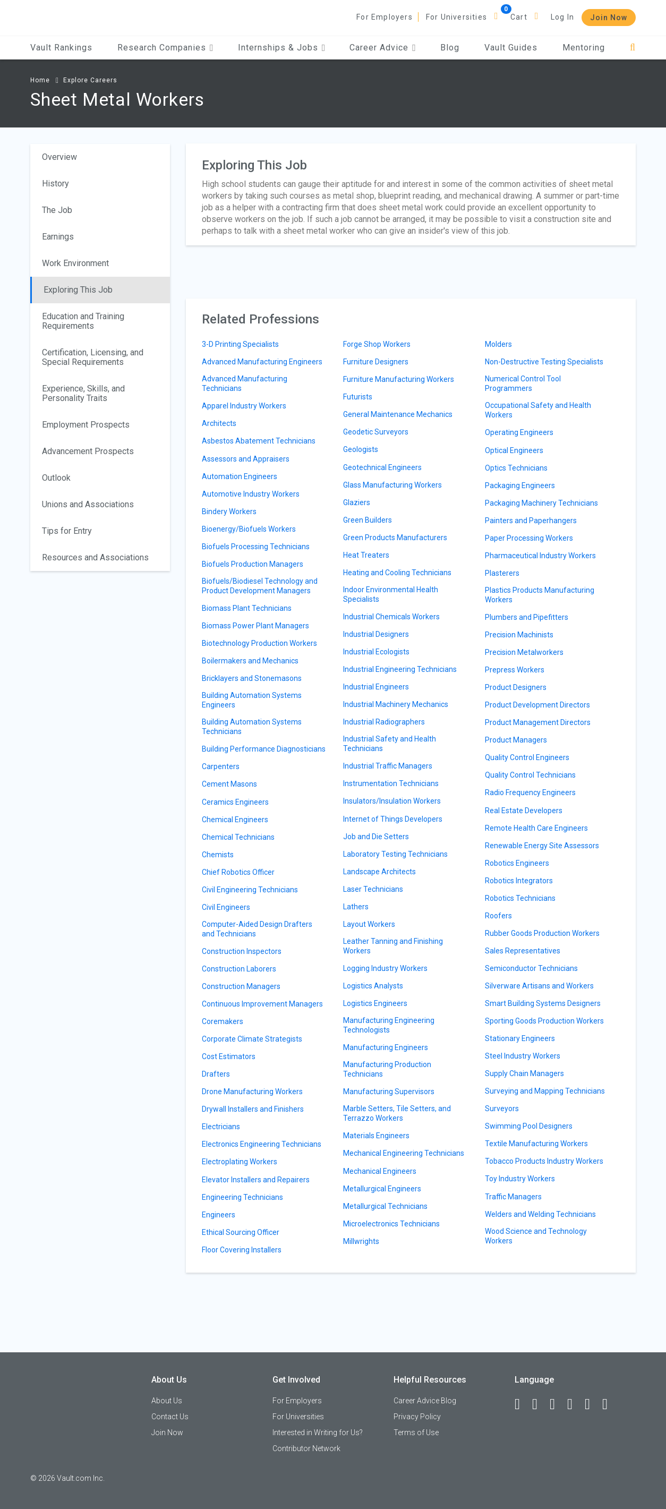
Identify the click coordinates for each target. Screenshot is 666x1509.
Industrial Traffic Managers (387, 766)
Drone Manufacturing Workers (252, 1091)
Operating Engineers (519, 432)
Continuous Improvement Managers (262, 1004)
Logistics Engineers (375, 1003)
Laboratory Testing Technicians (395, 854)
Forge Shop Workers (377, 344)
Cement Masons (229, 784)
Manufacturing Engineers (385, 1047)
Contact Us (170, 1416)
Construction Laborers (239, 969)
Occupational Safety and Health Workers (538, 410)
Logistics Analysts (373, 986)
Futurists (357, 397)
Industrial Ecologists (376, 651)
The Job (57, 210)
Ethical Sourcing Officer (240, 1232)
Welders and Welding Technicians (540, 1214)
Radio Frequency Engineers (530, 792)
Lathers (356, 906)
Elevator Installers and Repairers (256, 1179)
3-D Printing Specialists (240, 344)
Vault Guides (510, 47)
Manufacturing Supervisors (388, 1091)
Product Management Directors (538, 722)
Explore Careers (90, 80)
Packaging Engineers (520, 485)
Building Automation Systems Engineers (252, 700)
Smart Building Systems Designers (543, 1003)
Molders (498, 344)
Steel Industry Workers (522, 1056)
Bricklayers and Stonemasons (252, 678)
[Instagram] (574, 1404)
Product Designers (516, 687)
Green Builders (367, 520)
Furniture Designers (375, 361)
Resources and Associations (95, 557)
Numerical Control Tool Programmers (523, 383)
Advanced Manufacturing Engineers (262, 361)
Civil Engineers (226, 907)
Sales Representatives (522, 951)
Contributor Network (306, 1448)
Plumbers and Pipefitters (526, 617)
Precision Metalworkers (524, 652)
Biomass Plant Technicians (247, 608)
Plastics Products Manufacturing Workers (539, 595)
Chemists (218, 854)
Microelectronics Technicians (391, 1224)
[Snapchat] (609, 1404)
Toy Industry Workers (520, 1178)
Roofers (498, 915)
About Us (166, 1400)
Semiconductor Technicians (531, 968)
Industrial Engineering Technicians (400, 669)
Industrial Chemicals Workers (391, 616)
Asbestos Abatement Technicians (258, 441)
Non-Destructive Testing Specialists (544, 361)
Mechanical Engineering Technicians (403, 1153)
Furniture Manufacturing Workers (398, 379)
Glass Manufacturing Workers (392, 485)
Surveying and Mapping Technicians (545, 1091)
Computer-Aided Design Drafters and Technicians (257, 929)
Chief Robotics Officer (238, 872)
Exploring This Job (78, 290)
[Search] (633, 47)
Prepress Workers (514, 670)
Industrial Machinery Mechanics (395, 704)
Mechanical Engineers (379, 1171)
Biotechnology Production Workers (259, 643)
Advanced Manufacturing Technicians (244, 383)
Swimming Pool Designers (529, 1126)
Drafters (216, 1074)
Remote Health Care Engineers (536, 828)
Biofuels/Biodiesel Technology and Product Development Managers (260, 586)
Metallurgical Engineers (382, 1188)
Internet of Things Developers (392, 819)
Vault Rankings (61, 47)
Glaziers (356, 502)
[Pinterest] (592, 1404)
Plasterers (502, 573)
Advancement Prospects (88, 451)
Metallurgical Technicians (385, 1206)
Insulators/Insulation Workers (392, 801)
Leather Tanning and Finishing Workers (393, 946)
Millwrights (361, 1241)
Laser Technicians (373, 889)
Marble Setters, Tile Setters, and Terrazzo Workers (397, 1113)
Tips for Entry (67, 531)
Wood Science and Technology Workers (536, 1236)
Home (40, 80)
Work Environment (75, 263)
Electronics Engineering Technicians (261, 1144)
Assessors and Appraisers (245, 459)
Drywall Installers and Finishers (253, 1109)
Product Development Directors (537, 705)
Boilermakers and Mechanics (250, 661)
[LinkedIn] (539, 1404)
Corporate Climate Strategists (252, 1039)
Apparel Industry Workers (244, 406)
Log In (562, 17)
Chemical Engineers (235, 819)
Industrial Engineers (376, 687)
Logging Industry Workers (385, 968)
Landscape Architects (379, 871)
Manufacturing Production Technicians (387, 1069)
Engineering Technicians (242, 1197)
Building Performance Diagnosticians (264, 749)
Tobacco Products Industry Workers (544, 1161)
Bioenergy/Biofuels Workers (249, 529)
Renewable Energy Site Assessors (542, 845)
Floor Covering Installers (241, 1250)
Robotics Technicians (520, 898)
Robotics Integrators (519, 880)
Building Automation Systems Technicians (252, 727)
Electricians (221, 1126)
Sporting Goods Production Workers (544, 1021)
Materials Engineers (376, 1135)
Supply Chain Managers (524, 1073)
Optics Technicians (516, 468)
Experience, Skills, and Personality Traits (83, 393)
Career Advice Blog (425, 1400)
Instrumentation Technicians (391, 783)
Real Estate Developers (523, 810)
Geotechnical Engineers (382, 467)
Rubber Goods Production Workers (542, 933)
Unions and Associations (88, 504)
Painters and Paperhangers (531, 520)
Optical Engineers (514, 450)
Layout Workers (369, 924)
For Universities (456, 17)
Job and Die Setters (376, 836)
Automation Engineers (239, 476)
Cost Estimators (228, 1056)
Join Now (608, 17)
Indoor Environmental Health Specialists (390, 594)
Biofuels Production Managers (252, 564)
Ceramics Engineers (235, 802)
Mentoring (583, 47)
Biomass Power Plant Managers (255, 625)
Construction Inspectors (241, 951)
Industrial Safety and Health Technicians (389, 744)
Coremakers (222, 1021)
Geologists (360, 449)
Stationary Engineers (520, 1038)
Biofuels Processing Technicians (256, 546)
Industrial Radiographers (384, 722)
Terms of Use (416, 1432)
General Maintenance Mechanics (397, 414)
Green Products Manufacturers (395, 537)
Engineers (218, 1214)
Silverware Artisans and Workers (539, 986)
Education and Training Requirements (83, 321)
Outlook (56, 478)
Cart (518, 17)
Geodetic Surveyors (375, 432)
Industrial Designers (376, 634)
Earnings (58, 237)
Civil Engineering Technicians (250, 889)
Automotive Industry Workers (251, 494)
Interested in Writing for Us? (317, 1432)
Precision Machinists (519, 634)
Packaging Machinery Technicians (541, 503)
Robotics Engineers (517, 863)
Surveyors (502, 1108)
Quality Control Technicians (530, 775)
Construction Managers (241, 986)
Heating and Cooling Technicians (397, 572)
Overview (59, 157)
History (55, 183)
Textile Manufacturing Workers (536, 1143)
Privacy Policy (417, 1416)
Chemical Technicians (238, 837)
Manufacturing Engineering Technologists (388, 1025)
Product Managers (516, 740)
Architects (219, 423)
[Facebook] (522, 1404)
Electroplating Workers (239, 1161)
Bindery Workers (229, 511)
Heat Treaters (366, 555)
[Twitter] (557, 1404)
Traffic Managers (513, 1196)
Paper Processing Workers (529, 538)
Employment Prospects (86, 425)
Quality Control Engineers (527, 757)
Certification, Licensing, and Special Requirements (92, 357)
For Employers (384, 17)
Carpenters (221, 766)
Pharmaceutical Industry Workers (540, 555)
